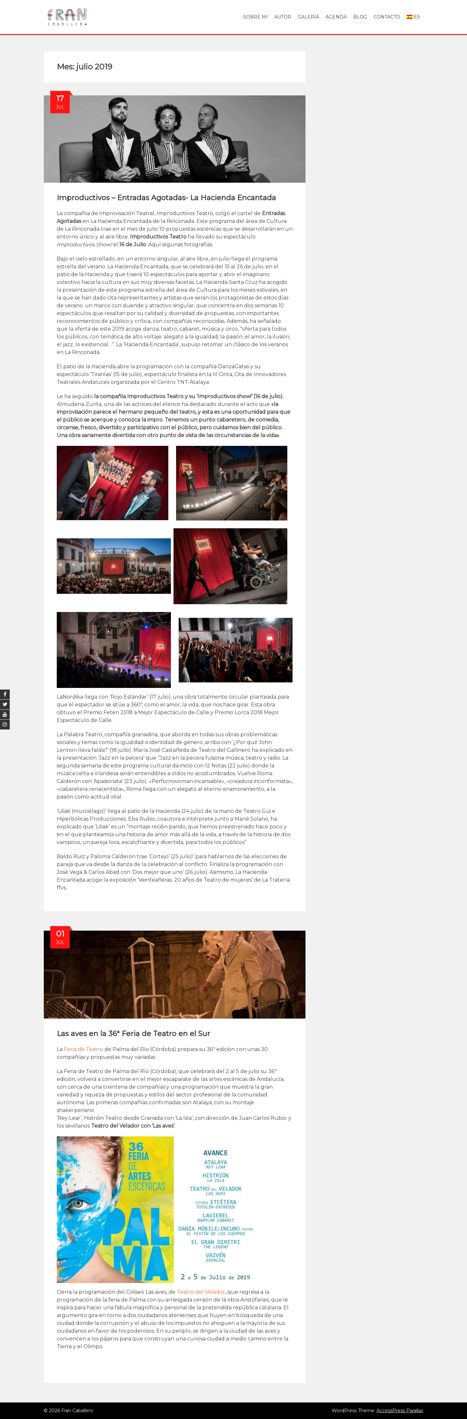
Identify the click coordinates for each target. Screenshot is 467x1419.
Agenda (336, 17)
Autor (282, 17)
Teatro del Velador (201, 1292)
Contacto (387, 17)
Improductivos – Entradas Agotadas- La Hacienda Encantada (166, 197)
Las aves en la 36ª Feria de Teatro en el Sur (133, 1033)
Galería (308, 17)
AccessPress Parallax (400, 1410)
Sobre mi (255, 17)
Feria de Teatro (83, 1049)
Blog (360, 17)
